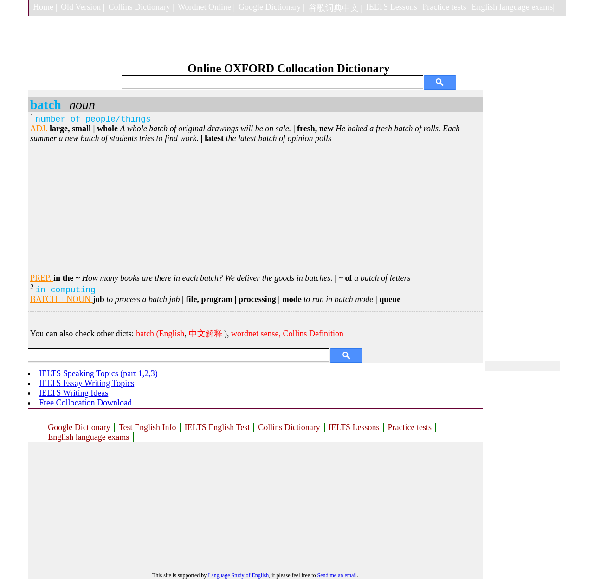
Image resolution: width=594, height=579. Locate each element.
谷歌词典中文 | (335, 8)
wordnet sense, (257, 333)
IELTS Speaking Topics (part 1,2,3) (98, 373)
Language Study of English (238, 575)
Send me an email (337, 575)
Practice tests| (445, 7)
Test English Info (147, 427)
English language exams (88, 437)
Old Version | (82, 7)
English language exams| (513, 7)
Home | (45, 7)
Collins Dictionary (289, 427)
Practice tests (409, 427)
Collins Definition (313, 333)
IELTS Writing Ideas (73, 393)
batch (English (160, 333)
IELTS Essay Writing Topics (86, 383)
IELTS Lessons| (392, 7)
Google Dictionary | (272, 7)
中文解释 (207, 333)
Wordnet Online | (206, 7)
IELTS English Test (217, 427)
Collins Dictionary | (141, 7)
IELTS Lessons (354, 427)
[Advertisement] (255, 208)
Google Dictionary (79, 427)
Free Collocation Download (85, 402)
